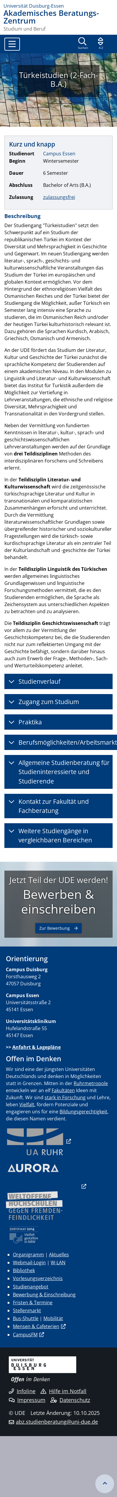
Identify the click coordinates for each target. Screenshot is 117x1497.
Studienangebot (30, 1286)
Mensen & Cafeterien (36, 1326)
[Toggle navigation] (12, 44)
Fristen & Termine (32, 1302)
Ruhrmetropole (91, 1083)
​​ (35, 1141)
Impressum (27, 1399)
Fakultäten (63, 1090)
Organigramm (28, 1254)
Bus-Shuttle (25, 1318)
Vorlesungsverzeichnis (38, 1278)
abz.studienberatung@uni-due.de (57, 1421)
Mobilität (53, 1318)
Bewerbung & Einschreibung (44, 1294)
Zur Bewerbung (54, 928)
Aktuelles (59, 1254)
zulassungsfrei (59, 197)
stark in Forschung (65, 1097)
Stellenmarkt (27, 1310)
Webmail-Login (29, 1262)
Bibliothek (24, 1270)
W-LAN (58, 1262)
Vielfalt (26, 1104)
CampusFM (25, 1334)
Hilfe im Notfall (63, 1391)
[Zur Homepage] (58, 5)
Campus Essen (59, 153)
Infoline (22, 1391)
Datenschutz (70, 1399)
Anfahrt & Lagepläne (36, 1047)
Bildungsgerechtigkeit (83, 1111)
